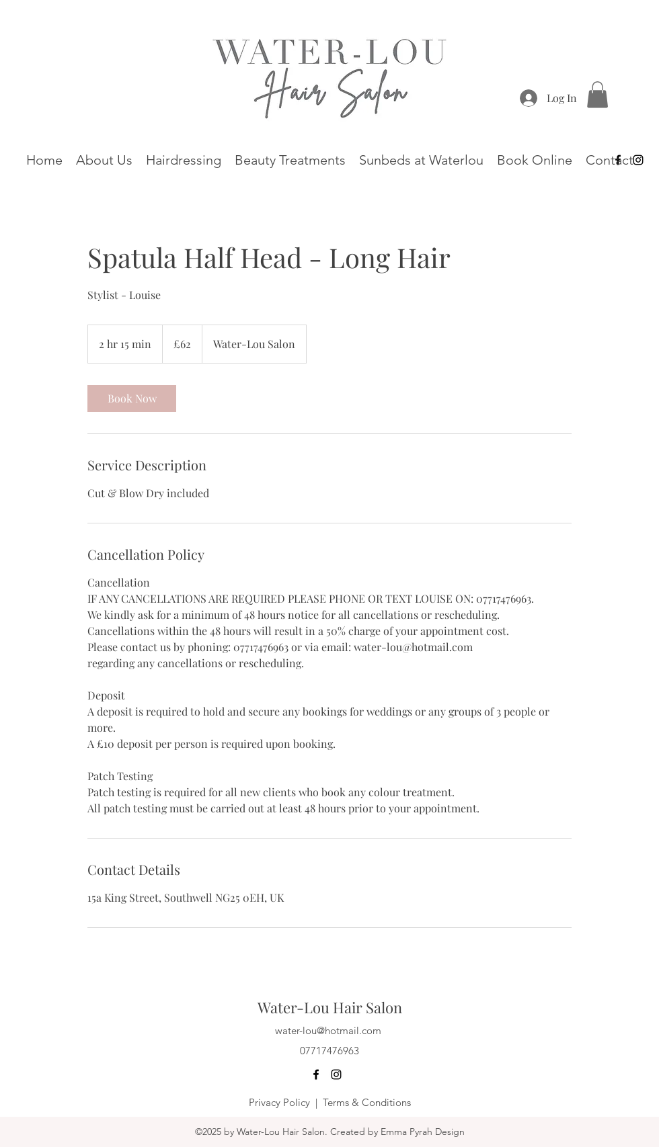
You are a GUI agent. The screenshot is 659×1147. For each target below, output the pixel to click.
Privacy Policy (279, 1102)
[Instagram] (336, 1074)
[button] (597, 94)
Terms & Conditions (367, 1102)
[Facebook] (316, 1074)
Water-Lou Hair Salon (330, 1007)
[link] (131, 398)
